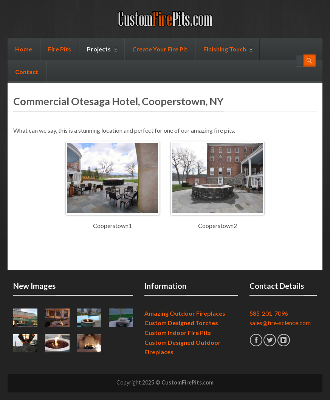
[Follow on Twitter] (269, 340)
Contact (26, 71)
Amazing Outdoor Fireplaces (184, 313)
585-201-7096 (268, 313)
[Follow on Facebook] (256, 340)
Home (23, 49)
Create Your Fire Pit (159, 49)
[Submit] (310, 60)
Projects (102, 49)
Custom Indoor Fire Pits (177, 332)
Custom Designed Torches (181, 322)
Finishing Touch (228, 49)
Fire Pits (59, 49)
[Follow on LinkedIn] (283, 340)
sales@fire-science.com (280, 322)
